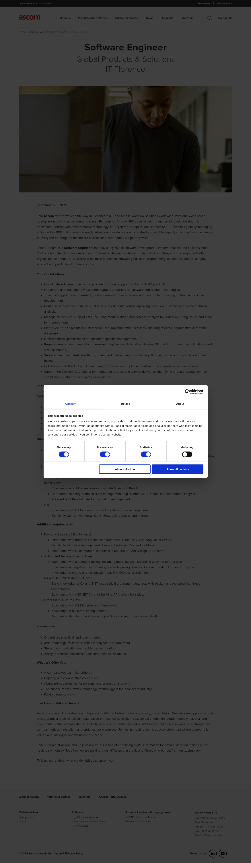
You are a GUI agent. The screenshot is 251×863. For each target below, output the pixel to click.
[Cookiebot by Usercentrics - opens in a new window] (187, 392)
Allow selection (125, 469)
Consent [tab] (70, 403)
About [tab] (180, 403)
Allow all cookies (178, 469)
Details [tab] (125, 403)
